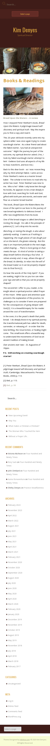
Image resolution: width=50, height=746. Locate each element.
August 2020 (13, 578)
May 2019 (12, 640)
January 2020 (13, 614)
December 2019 (15, 619)
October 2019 (14, 630)
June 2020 (12, 588)
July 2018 (12, 651)
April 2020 (12, 598)
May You (12, 420)
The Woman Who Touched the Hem (24, 431)
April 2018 (12, 656)
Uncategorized (14, 683)
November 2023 (15, 510)
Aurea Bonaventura (16, 479)
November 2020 (15, 562)
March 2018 (13, 661)
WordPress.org (14, 716)
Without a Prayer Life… (18, 436)
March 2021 (13, 552)
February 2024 (14, 505)
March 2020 (13, 604)
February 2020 (14, 609)
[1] (13, 226)
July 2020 (12, 583)
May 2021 (12, 541)
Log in (10, 701)
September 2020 (15, 572)
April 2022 (12, 515)
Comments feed (15, 711)
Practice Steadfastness (34, 487)
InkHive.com (25, 739)
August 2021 (13, 526)
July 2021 (12, 531)
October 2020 (14, 567)
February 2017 (14, 666)
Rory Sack (12, 462)
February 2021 (14, 557)
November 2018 (15, 645)
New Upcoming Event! (18, 415)
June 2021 (12, 536)
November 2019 (15, 625)
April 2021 (12, 546)
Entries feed (13, 706)
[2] (21, 268)
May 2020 (12, 593)
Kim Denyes (25, 30)
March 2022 (13, 520)
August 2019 (13, 635)
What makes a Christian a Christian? (24, 426)
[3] (9, 308)
